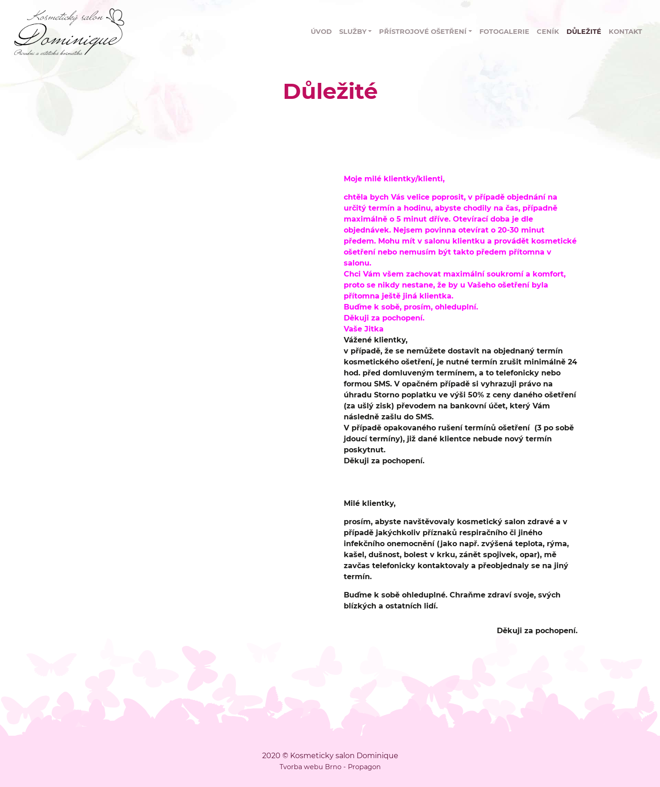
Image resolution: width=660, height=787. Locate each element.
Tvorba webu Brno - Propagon (330, 767)
